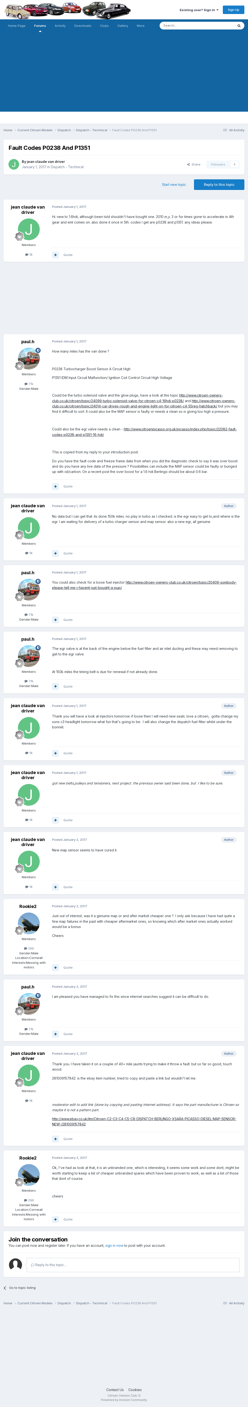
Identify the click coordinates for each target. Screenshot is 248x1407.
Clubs (104, 26)
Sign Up (233, 10)
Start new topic (174, 184)
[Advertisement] (124, 78)
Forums (40, 28)
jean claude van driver (46, 162)
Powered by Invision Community (124, 1400)
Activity (60, 26)
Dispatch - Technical (67, 167)
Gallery (122, 26)
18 (28, 254)
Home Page (16, 26)
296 (29, 948)
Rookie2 (28, 906)
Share (194, 164)
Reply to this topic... (48, 1265)
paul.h (27, 341)
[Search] (184, 25)
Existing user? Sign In (199, 10)
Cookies (135, 1390)
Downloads (82, 26)
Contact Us (115, 1390)
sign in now (114, 1245)
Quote (68, 255)
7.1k (28, 384)
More (141, 26)
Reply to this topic (219, 184)
